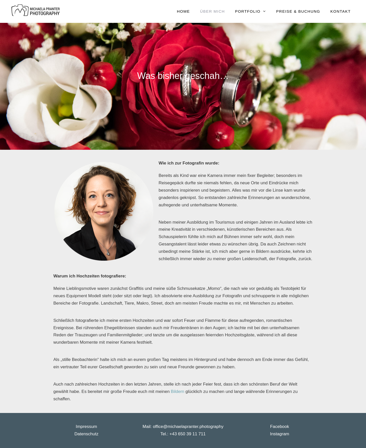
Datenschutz (86, 434)
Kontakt (340, 11)
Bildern (178, 391)
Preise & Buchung (298, 11)
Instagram (279, 434)
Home (183, 11)
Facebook (279, 426)
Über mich (212, 11)
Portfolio (253, 11)
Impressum (86, 426)
